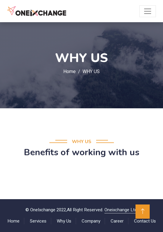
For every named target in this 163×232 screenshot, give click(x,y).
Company (91, 221)
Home (69, 71)
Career (117, 221)
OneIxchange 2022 (48, 210)
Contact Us (145, 221)
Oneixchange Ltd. (121, 210)
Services (38, 221)
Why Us (64, 221)
